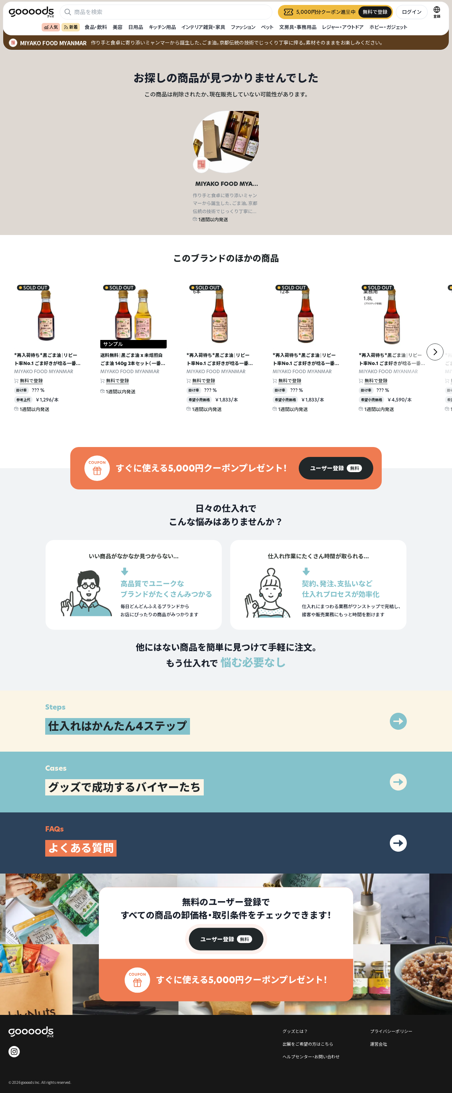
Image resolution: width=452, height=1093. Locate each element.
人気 (51, 27)
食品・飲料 (96, 27)
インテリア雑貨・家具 (203, 27)
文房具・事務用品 (297, 27)
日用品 (135, 27)
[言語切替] (436, 12)
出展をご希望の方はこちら (307, 1044)
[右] (435, 351)
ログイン (412, 11)
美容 (118, 27)
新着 (71, 27)
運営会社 (378, 1044)
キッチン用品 (162, 27)
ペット (267, 27)
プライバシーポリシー (391, 1031)
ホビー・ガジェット (388, 27)
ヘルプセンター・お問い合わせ (311, 1056)
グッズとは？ (295, 1031)
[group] (336, 468)
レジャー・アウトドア (343, 27)
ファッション (243, 27)
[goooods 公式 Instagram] (14, 1051)
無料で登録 (31, 380)
